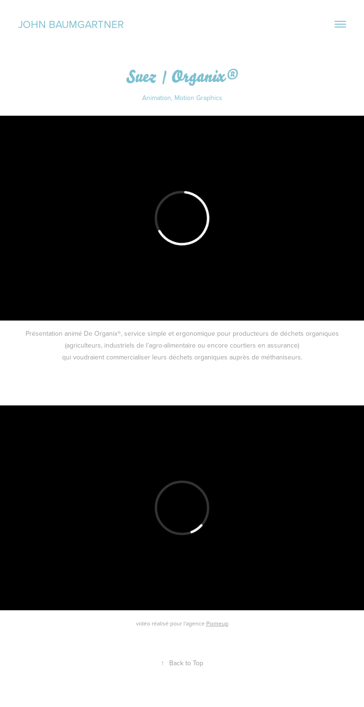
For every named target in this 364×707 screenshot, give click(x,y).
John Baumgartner (71, 24)
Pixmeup (217, 623)
